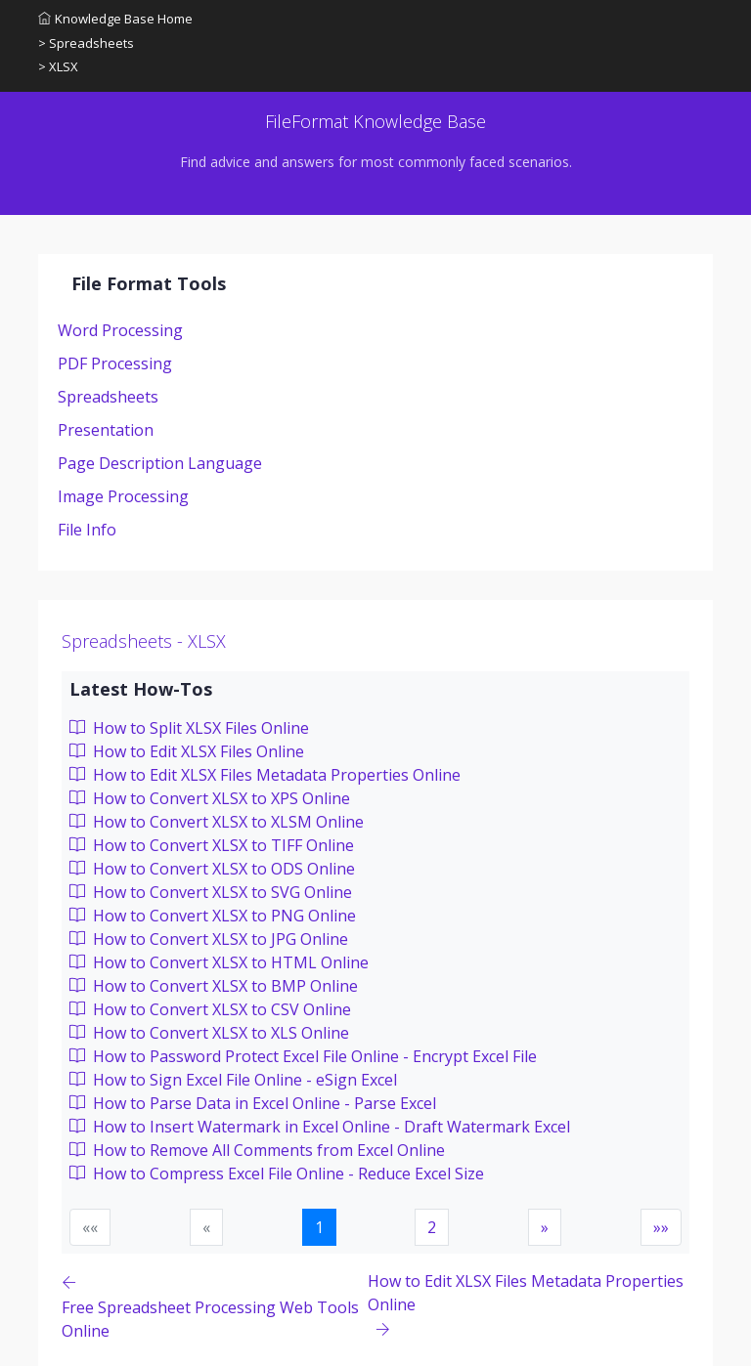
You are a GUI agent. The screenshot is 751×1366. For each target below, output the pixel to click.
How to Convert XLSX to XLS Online (209, 1033)
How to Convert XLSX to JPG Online (208, 939)
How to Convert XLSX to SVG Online (210, 892)
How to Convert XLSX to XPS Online (209, 798)
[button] (544, 1227)
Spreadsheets (108, 396)
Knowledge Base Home (115, 18)
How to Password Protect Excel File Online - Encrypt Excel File (303, 1056)
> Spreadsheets (86, 43)
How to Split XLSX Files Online (189, 728)
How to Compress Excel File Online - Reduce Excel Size (276, 1173)
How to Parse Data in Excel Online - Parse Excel (252, 1103)
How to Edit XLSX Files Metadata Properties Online (265, 775)
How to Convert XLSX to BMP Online (213, 986)
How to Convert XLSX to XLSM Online (216, 821)
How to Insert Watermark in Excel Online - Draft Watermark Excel (319, 1126)
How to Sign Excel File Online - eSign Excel (233, 1079)
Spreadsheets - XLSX (144, 641)
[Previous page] (215, 1306)
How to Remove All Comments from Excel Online (257, 1150)
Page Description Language (160, 463)
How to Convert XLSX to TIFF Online (211, 845)
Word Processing (120, 330)
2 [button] (431, 1227)
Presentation (106, 430)
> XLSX (58, 66)
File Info (87, 529)
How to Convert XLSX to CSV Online (210, 1009)
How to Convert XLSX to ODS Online (212, 868)
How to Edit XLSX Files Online (186, 751)
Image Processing (123, 496)
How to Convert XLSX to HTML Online (219, 962)
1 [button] (319, 1227)
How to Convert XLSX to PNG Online (212, 915)
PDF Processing (115, 363)
